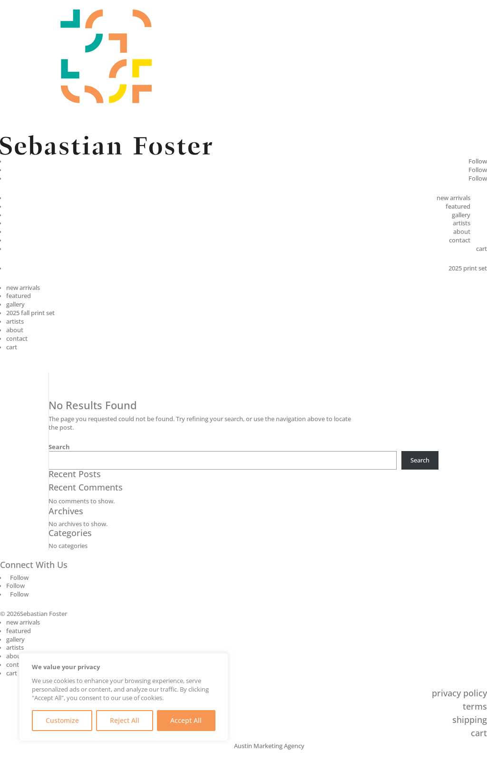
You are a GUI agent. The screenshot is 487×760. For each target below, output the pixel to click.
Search (59, 447)
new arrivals (453, 198)
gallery (461, 215)
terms (475, 706)
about (461, 232)
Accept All (186, 720)
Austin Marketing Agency (269, 746)
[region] (123, 697)
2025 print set (467, 268)
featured (458, 206)
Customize (62, 720)
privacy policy (459, 693)
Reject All (124, 720)
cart (481, 249)
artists (461, 223)
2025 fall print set (30, 313)
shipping (469, 719)
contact (459, 240)
